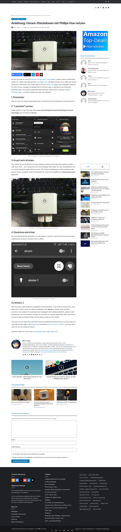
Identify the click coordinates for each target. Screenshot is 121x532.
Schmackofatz (92, 99)
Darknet (14, 1)
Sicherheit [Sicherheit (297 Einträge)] (97, 500)
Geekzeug (47, 513)
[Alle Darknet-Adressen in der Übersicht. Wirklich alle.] (85, 244)
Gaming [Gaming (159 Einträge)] (102, 480)
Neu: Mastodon (62, 352)
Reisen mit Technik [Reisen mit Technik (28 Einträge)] (99, 497)
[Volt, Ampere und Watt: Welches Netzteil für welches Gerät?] (85, 236)
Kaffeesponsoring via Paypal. (46, 350)
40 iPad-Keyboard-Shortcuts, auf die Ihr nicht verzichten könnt (100, 227)
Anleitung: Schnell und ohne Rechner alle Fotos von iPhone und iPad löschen (100, 189)
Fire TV (58, 1)
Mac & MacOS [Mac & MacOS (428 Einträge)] (84, 492)
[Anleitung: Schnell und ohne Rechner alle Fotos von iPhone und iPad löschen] (85, 190)
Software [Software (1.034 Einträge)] (94, 503)
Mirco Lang (17, 27)
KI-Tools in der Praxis (50, 492)
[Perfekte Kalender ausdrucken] (85, 206)
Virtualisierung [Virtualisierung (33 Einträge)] (93, 506)
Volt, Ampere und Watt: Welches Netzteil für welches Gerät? (100, 235)
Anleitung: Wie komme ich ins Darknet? (55, 479)
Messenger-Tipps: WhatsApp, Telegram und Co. (58, 515)
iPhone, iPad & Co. (35, 1)
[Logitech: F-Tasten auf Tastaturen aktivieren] (85, 221)
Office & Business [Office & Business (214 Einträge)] (85, 497)
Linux (53, 1)
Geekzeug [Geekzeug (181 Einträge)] (83, 483)
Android (20, 1)
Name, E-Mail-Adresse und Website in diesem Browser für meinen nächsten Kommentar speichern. (40, 457)
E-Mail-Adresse (16, 447)
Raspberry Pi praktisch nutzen (53, 497)
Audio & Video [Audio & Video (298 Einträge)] (93, 475)
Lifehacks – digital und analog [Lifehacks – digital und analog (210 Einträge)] (88, 489)
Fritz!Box (26, 1)
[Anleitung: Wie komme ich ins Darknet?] (85, 183)
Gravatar (17, 454)
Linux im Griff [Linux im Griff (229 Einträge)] (103, 489)
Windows (43, 1)
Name (13, 439)
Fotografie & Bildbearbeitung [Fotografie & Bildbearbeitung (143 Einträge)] (87, 480)
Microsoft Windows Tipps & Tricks (54, 518)
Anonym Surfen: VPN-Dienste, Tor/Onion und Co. (58, 505)
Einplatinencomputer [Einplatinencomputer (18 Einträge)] (96, 477)
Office (63, 1)
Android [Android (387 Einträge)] (82, 475)
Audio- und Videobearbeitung (53, 521)
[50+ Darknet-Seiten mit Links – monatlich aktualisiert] (85, 175)
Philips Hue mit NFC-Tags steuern (67, 402)
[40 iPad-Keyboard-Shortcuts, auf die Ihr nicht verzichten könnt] (85, 228)
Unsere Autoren (15, 517)
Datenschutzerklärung (17, 522)
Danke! (29, 352)
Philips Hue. (54, 332)
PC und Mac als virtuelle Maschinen (54, 502)
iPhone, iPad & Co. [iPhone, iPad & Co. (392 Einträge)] (85, 486)
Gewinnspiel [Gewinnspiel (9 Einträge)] (93, 483)
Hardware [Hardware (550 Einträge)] (103, 483)
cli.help (42, 352)
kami (89, 83)
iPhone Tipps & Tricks (51, 487)
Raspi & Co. (72, 1)
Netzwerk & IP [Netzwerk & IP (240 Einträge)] (84, 495)
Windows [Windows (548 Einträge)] (97, 509)
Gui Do (90, 76)
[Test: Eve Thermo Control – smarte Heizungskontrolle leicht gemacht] (44, 395)
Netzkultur (47, 500)
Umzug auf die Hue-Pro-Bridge (20, 402)
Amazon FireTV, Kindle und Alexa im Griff (56, 508)
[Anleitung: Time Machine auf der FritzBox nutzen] (85, 213)
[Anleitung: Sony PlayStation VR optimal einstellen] (85, 198)
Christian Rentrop (93, 68)
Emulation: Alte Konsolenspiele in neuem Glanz (57, 489)
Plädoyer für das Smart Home (40, 79)
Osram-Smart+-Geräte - (56, 324)
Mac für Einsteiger (50, 484)
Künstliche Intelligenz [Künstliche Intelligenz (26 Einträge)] (100, 486)
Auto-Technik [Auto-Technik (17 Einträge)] (83, 477)
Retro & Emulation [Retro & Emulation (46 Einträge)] (84, 500)
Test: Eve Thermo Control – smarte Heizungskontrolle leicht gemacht (43, 404)
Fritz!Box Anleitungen (50, 482)
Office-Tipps (48, 510)
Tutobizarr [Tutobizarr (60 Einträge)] (83, 506)
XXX (89, 61)
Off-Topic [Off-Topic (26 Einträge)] (95, 495)
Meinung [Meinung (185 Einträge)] (95, 492)
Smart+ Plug (50, 85)
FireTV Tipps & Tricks (51, 495)
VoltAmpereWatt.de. (52, 352)
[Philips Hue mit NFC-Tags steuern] (67, 395)
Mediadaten (14, 511)
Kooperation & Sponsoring (18, 514)
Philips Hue (43, 82)
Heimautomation (41, 332)
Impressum (14, 519)
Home (13, 15)
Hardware (19, 15)
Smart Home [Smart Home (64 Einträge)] (83, 503)
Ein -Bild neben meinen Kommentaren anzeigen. (29, 454)
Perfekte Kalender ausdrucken (100, 203)
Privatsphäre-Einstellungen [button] (102, 529)
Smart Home (22, 19)
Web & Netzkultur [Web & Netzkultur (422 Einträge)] (85, 509)
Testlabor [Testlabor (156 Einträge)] (104, 503)
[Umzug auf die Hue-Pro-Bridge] (21, 395)
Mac (49, 1)
